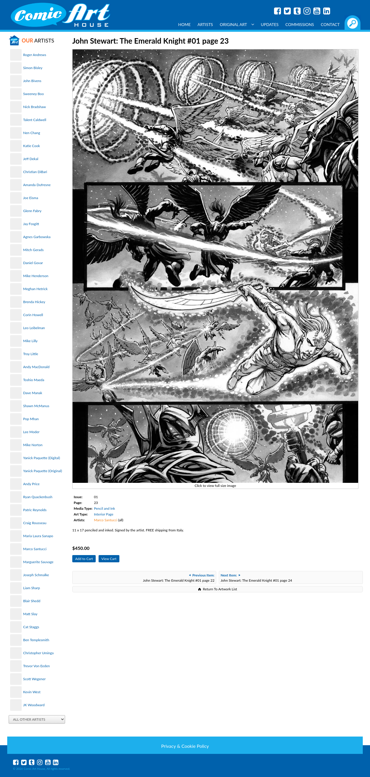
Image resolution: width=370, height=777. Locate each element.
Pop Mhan (31, 419)
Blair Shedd (31, 601)
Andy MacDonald (36, 367)
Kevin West (31, 692)
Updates (270, 24)
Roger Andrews (34, 55)
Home (184, 24)
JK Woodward (34, 705)
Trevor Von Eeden (36, 666)
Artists (205, 24)
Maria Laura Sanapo (38, 536)
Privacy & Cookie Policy (185, 746)
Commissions (299, 24)
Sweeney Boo (33, 94)
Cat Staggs (31, 627)
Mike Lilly (30, 341)
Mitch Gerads (33, 250)
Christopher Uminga (38, 653)
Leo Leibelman (34, 328)
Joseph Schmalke (36, 575)
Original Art (237, 24)
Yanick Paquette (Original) (42, 471)
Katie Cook (31, 146)
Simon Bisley (32, 68)
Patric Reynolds (35, 510)
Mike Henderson (35, 276)
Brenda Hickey (34, 302)
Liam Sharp (31, 588)
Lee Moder (31, 432)
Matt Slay (30, 614)
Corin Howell (33, 315)
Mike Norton (32, 445)
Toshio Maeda (33, 380)
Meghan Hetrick (35, 289)
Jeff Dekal (30, 159)
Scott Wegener (34, 679)
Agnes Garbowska (37, 237)
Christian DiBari (35, 172)
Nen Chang (31, 133)
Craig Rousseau (34, 523)
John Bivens (32, 81)
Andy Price (31, 484)
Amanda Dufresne (37, 185)
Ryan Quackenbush (37, 497)
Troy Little (30, 354)
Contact (330, 24)
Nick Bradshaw (34, 107)
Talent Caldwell (34, 120)
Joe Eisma (30, 198)
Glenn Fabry (32, 211)
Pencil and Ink (104, 508)
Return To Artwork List (220, 589)
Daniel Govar (33, 263)
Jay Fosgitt (31, 224)
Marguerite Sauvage (38, 562)
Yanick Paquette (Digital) (41, 458)
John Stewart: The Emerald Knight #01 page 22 (178, 578)
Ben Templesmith (36, 640)
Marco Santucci (35, 549)
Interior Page (103, 514)
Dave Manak (32, 393)
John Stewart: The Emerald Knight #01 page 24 (256, 578)
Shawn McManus (36, 406)
